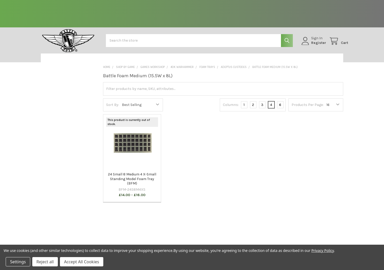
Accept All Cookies (81, 262)
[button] (68, 61)
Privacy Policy (322, 250)
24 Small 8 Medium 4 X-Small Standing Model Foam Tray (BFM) (132, 182)
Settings (18, 262)
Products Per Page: (308, 108)
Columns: (231, 108)
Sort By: (112, 108)
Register (313, 45)
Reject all (45, 262)
